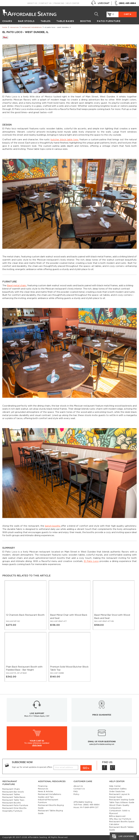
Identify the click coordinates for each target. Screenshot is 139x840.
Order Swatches (117, 792)
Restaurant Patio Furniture (15, 805)
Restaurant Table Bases (13, 797)
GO (85, 768)
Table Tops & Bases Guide (121, 803)
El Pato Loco (91, 561)
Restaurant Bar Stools (13, 792)
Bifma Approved (117, 816)
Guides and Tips (46, 797)
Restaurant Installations (31, 27)
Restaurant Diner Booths (14, 808)
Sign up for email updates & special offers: (32, 767)
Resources (14, 27)
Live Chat (100, 3)
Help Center (72, 3)
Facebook (104, 767)
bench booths (53, 526)
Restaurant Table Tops (13, 800)
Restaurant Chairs (11, 789)
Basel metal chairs (16, 285)
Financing (59, 3)
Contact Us (45, 3)
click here (37, 745)
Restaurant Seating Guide (121, 800)
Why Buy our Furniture (120, 819)
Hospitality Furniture (12, 811)
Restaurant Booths (11, 803)
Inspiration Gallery (118, 789)
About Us (32, 3)
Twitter (112, 767)
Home (4, 27)
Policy (76, 794)
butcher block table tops (64, 140)
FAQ (75, 792)
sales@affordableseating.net (101, 744)
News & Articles (45, 792)
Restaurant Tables (11, 794)
